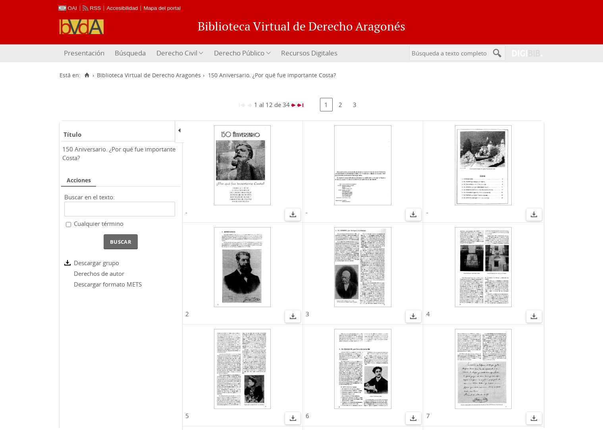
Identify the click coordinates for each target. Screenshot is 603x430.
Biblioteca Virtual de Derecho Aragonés (149, 75)
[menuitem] (85, 53)
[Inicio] (87, 75)
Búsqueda (130, 52)
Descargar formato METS (108, 284)
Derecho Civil (176, 52)
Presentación (84, 52)
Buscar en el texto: (89, 197)
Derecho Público (239, 52)
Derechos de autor (99, 273)
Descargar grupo (96, 263)
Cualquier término (98, 223)
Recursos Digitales (309, 52)
